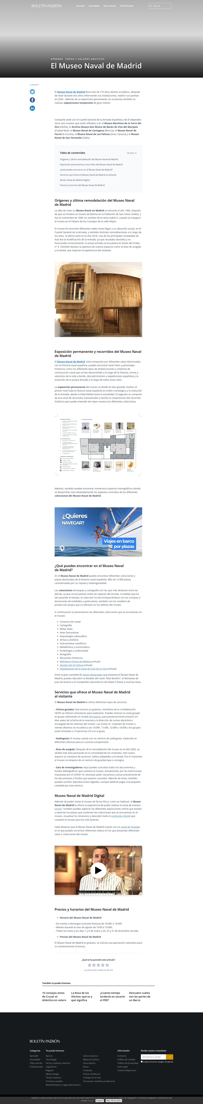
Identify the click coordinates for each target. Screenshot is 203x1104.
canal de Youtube (130, 826)
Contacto (121, 1073)
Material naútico (91, 1076)
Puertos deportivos (126, 1087)
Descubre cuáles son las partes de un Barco (139, 1013)
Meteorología (52, 1091)
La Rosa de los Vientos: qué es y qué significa (81, 1013)
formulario (95, 716)
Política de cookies (126, 1076)
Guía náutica (89, 1080)
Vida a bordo (36, 1080)
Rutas (86, 1083)
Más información (113, 1100)
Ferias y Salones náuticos (85, 59)
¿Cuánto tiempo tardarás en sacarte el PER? (112, 1013)
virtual (58, 808)
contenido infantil (120, 816)
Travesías (87, 1087)
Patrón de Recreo (91, 1091)
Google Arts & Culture (71, 665)
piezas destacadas (92, 674)
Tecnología (51, 1076)
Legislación (51, 1083)
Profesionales (36, 1083)
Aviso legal (122, 1083)
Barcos (49, 1073)
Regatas (50, 1087)
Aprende (57, 59)
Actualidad (35, 1076)
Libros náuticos (90, 1073)
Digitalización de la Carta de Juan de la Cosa (83, 668)
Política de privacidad (127, 1080)
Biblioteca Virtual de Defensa (75, 661)
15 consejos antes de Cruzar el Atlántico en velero (54, 1013)
